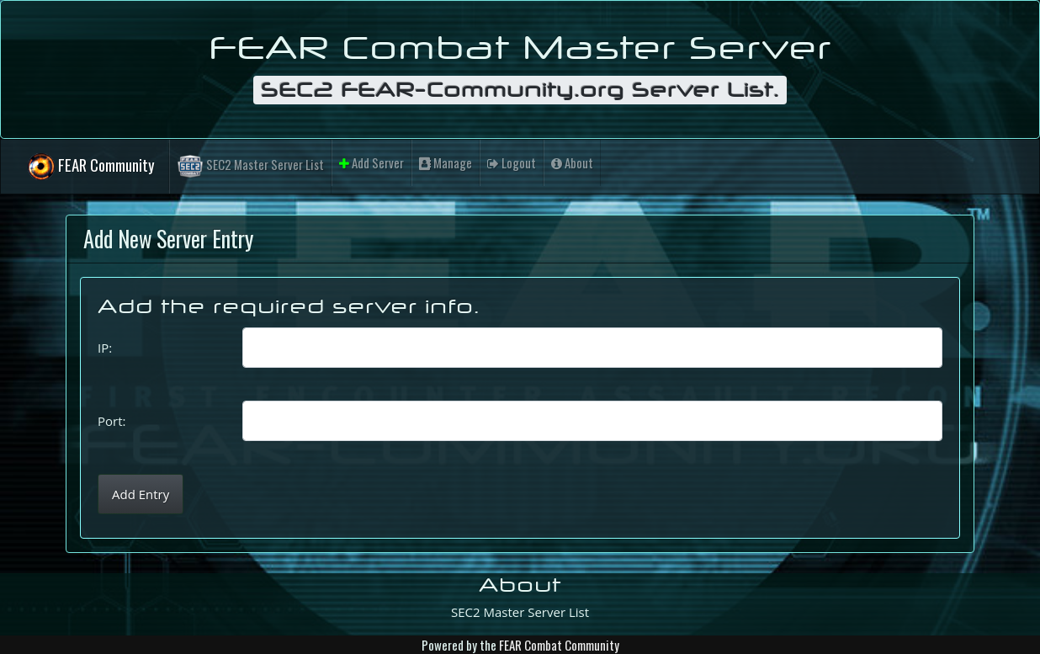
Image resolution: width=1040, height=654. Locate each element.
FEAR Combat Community (559, 644)
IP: (105, 347)
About (572, 162)
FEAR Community (91, 167)
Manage (445, 162)
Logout (511, 162)
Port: (111, 420)
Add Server (371, 162)
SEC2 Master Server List (250, 166)
